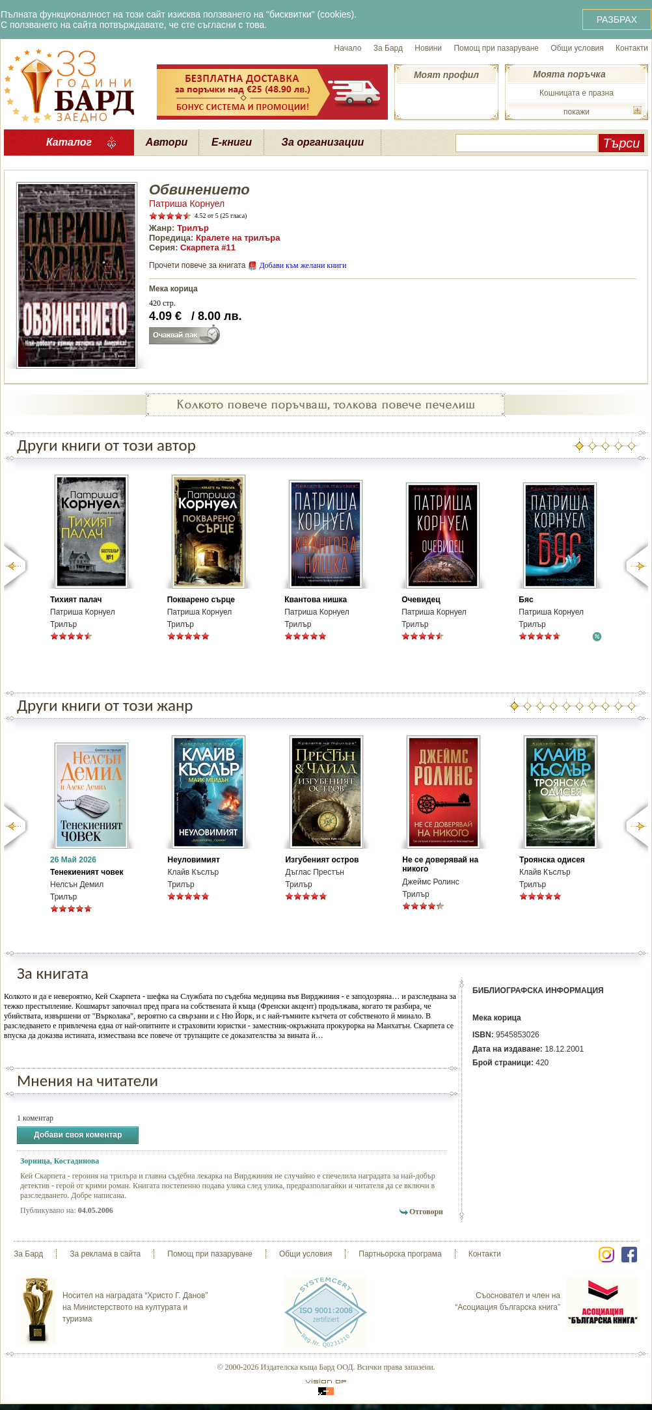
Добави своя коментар (77, 1135)
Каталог (69, 142)
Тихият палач (76, 599)
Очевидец (420, 599)
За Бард (388, 48)
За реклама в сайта (105, 1253)
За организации (323, 142)
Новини (428, 48)
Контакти (632, 48)
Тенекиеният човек (86, 872)
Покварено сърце (201, 599)
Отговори (426, 1211)
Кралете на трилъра (238, 238)
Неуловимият (193, 859)
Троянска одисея (552, 859)
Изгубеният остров (322, 859)
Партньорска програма (400, 1253)
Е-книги (231, 142)
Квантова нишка (315, 599)
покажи (577, 111)
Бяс (526, 599)
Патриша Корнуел (186, 203)
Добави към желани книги (302, 265)
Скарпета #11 (208, 247)
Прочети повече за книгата (197, 265)
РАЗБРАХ (617, 19)
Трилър (193, 228)
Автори (166, 142)
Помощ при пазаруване (496, 48)
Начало (348, 48)
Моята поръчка (569, 74)
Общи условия (576, 48)
